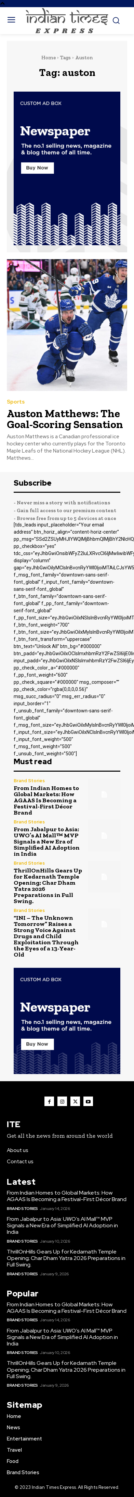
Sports (16, 402)
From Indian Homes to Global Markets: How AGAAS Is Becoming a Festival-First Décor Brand (46, 800)
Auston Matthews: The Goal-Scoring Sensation (65, 419)
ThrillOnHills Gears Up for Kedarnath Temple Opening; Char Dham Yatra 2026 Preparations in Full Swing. (48, 886)
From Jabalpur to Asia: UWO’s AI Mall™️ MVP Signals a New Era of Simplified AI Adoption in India (47, 841)
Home (48, 57)
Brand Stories (29, 780)
